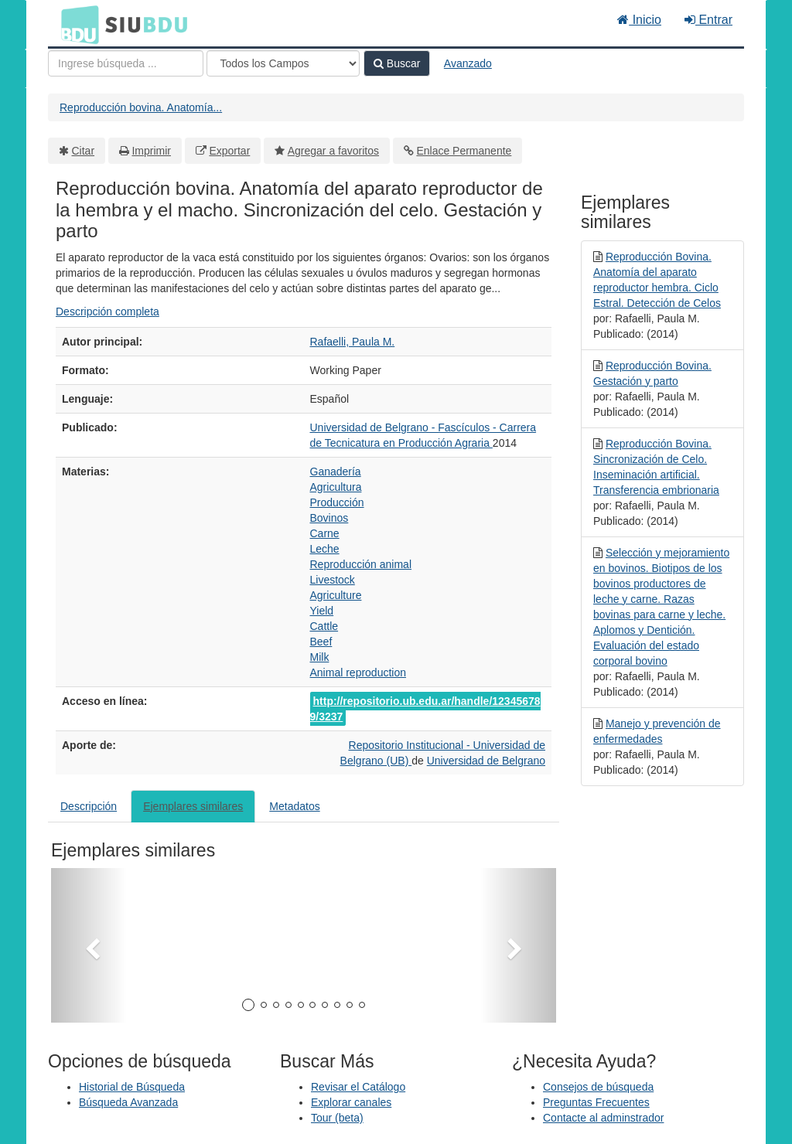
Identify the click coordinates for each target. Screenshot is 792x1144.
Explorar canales (351, 1102)
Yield (322, 610)
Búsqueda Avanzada (128, 1102)
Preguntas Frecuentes (596, 1102)
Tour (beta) (337, 1118)
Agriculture (336, 595)
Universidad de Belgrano (486, 760)
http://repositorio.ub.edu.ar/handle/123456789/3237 (425, 709)
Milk (319, 657)
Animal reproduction (358, 672)
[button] (89, 945)
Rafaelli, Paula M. (352, 341)
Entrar (708, 19)
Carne (325, 533)
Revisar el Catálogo (358, 1087)
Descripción (88, 806)
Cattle (324, 626)
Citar (83, 151)
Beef (321, 641)
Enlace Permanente (463, 151)
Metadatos (294, 806)
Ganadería (335, 471)
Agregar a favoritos (333, 151)
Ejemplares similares (193, 806)
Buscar (397, 63)
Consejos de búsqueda (598, 1087)
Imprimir (151, 151)
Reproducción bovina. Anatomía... (141, 107)
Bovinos (329, 518)
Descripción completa (107, 311)
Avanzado (468, 63)
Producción (337, 502)
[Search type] (283, 63)
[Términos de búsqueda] (125, 63)
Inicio (639, 19)
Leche (325, 549)
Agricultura (336, 487)
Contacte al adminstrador (603, 1118)
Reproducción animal (361, 564)
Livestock (332, 580)
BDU (76, 23)
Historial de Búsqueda (132, 1087)
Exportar (229, 151)
